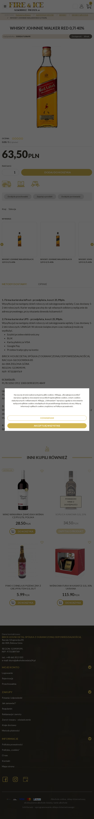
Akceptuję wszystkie (47, 425)
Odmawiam (47, 418)
